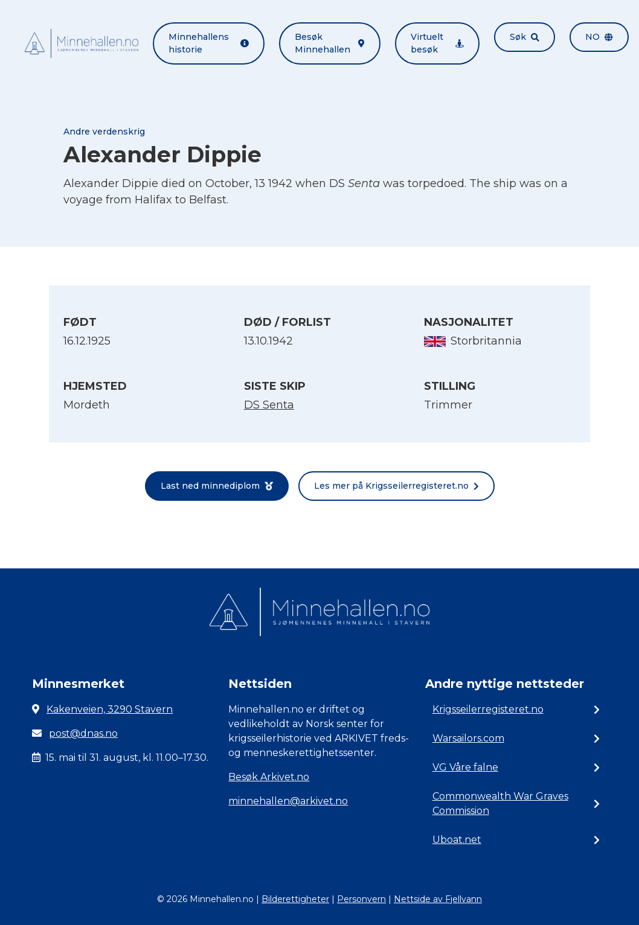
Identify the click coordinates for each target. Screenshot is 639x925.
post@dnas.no (83, 733)
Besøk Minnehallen (330, 43)
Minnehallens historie (209, 43)
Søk (524, 36)
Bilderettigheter (295, 899)
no (599, 36)
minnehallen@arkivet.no (288, 801)
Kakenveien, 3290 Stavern (110, 709)
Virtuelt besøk (437, 43)
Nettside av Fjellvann (438, 899)
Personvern (361, 899)
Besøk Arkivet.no (268, 777)
